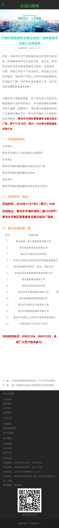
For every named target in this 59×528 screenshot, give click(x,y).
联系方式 (7, 452)
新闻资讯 (7, 403)
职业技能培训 (9, 428)
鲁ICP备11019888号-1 (29, 523)
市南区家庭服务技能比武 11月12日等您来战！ (34, 380)
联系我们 (7, 412)
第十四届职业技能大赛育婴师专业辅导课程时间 (35, 385)
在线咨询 (7, 448)
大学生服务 (8, 432)
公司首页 (7, 399)
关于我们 (7, 408)
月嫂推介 (7, 423)
